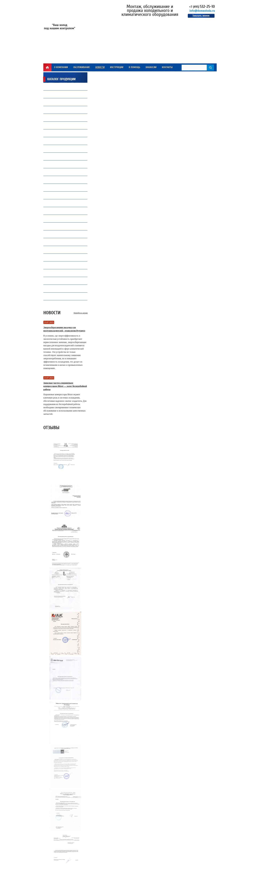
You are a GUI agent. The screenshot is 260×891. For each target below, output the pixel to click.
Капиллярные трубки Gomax (63, 117)
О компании (61, 67)
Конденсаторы (55, 234)
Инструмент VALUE (57, 288)
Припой (51, 109)
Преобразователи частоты (62, 187)
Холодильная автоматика (62, 141)
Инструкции (116, 67)
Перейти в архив (81, 313)
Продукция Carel (56, 133)
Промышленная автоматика (63, 266)
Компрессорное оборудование (64, 125)
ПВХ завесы (53, 164)
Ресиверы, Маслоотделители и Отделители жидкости (64, 257)
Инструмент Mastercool (60, 218)
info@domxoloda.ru (202, 11)
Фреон (50, 86)
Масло (51, 94)
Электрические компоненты (63, 203)
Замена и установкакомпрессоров (58, 148)
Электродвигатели (57, 296)
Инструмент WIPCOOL (58, 280)
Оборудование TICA (57, 272)
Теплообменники (57, 195)
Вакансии (151, 67)
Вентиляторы (54, 102)
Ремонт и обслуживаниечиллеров (61, 156)
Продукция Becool (57, 226)
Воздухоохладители (58, 179)
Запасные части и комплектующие (67, 241)
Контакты (167, 67)
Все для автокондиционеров (63, 171)
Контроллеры (54, 249)
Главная (47, 67)
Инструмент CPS (56, 210)
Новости (100, 67)
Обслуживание (81, 67)
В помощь (134, 67)
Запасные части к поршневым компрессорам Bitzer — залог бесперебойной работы (65, 386)
